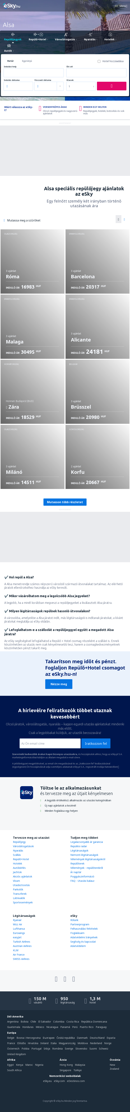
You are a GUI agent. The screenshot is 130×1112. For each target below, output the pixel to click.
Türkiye (77, 1070)
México (40, 1027)
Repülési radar (78, 846)
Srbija (47, 1048)
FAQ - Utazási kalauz (82, 880)
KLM (15, 950)
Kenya (19, 1064)
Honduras (28, 1027)
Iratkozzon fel (96, 743)
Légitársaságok (79, 850)
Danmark (82, 1037)
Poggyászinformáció (82, 876)
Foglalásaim (77, 933)
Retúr (10, 60)
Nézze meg (59, 684)
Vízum (16, 880)
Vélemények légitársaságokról (87, 859)
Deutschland (97, 1037)
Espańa (111, 1037)
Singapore (65, 1070)
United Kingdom (16, 1054)
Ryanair (17, 920)
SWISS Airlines (21, 959)
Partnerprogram (79, 924)
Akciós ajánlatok (22, 876)
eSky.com (59, 1081)
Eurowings (19, 933)
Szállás (17, 855)
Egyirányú (27, 60)
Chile (33, 1021)
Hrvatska (33, 1043)
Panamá (65, 1027)
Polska (25, 1048)
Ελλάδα (21, 1043)
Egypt (10, 1064)
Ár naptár (75, 872)
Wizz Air (17, 924)
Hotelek (17, 863)
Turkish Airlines (21, 941)
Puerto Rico (87, 1027)
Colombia (58, 1021)
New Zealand (114, 1066)
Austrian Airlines (22, 946)
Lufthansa (19, 928)
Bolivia (24, 1021)
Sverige (69, 1048)
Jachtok (17, 872)
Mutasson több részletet (65, 502)
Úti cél (69, 67)
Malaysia (80, 1064)
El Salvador (44, 1021)
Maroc (29, 1064)
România (57, 1048)
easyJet (17, 937)
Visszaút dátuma (42, 80)
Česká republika (66, 1037)
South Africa (14, 1070)
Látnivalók (19, 898)
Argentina (12, 1021)
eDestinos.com (76, 1081)
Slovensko (81, 1048)
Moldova (83, 1043)
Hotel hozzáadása (113, 61)
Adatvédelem (78, 946)
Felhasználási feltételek (84, 928)
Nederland (96, 1043)
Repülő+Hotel (21, 859)
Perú (75, 1027)
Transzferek (20, 893)
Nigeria (39, 1064)
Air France (19, 954)
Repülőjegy (19, 842)
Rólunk (74, 920)
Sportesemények (23, 902)
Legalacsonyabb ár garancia (86, 842)
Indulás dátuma (12, 80)
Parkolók (18, 889)
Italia (54, 1043)
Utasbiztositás (21, 885)
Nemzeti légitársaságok (84, 855)
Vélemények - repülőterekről (86, 868)
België (10, 1037)
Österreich (13, 1048)
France (11, 1043)
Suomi (93, 1048)
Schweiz (103, 1048)
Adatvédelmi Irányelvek (84, 937)
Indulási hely (10, 67)
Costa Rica (72, 1021)
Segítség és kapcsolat (83, 941)
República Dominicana (94, 1021)
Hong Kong (66, 1064)
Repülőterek (77, 863)
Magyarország (67, 1043)
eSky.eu (47, 1081)
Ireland (44, 1043)
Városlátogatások (23, 846)
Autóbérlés (19, 868)
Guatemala (13, 1027)
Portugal (36, 1048)
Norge (108, 1043)
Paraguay (101, 1027)
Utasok (69, 80)
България (48, 1037)
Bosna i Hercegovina (29, 1037)
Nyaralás (18, 850)
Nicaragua (52, 1027)
